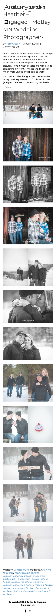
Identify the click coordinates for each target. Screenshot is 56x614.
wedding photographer (15, 591)
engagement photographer (17, 576)
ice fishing (26, 582)
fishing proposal (11, 582)
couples (35, 572)
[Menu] (6, 22)
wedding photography (40, 591)
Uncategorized (21, 569)
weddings (8, 594)
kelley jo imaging (35, 585)
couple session (22, 572)
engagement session (28, 579)
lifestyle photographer (37, 588)
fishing (44, 579)
